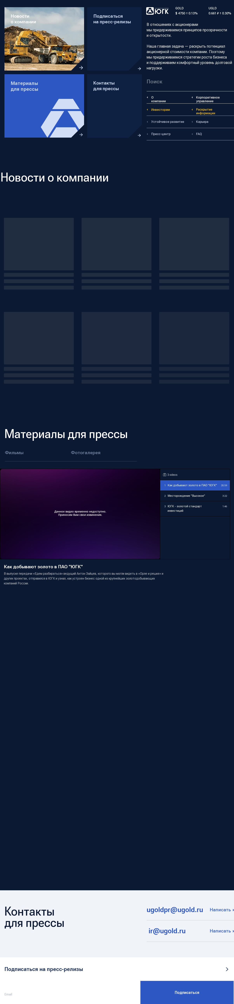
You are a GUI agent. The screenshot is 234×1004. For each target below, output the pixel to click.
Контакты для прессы (106, 85)
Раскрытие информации (205, 111)
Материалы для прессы (24, 86)
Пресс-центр (160, 134)
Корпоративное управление (208, 99)
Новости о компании (23, 18)
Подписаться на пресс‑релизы (43, 969)
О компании (158, 99)
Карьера (202, 122)
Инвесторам (160, 110)
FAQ (199, 134)
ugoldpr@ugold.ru (175, 910)
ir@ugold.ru (167, 931)
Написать (220, 909)
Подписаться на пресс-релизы (112, 18)
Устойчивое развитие (167, 122)
